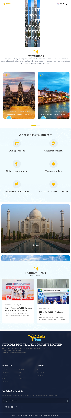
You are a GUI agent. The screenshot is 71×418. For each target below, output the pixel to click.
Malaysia (20, 378)
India (19, 375)
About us (39, 369)
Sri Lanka (4, 375)
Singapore (5, 381)
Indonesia (21, 369)
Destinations (7, 365)
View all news (35, 276)
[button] (33, 44)
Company (40, 365)
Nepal (3, 378)
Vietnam (4, 369)
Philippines (5, 372)
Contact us (40, 375)
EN (60, 4)
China (19, 372)
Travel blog (40, 372)
